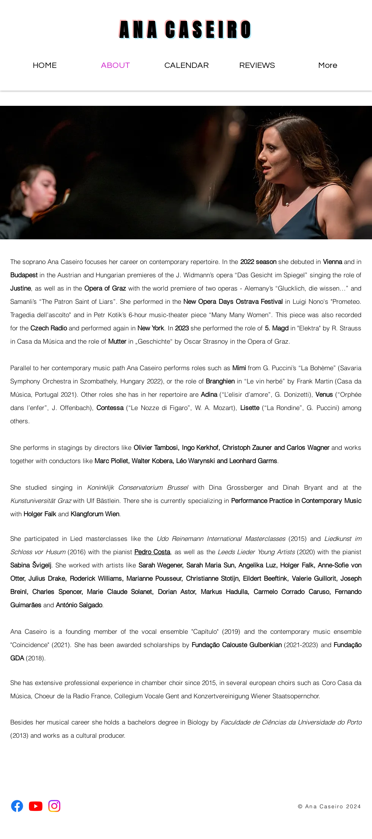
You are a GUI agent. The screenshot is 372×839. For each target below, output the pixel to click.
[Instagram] (54, 806)
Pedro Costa (152, 552)
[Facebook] (17, 806)
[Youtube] (36, 806)
